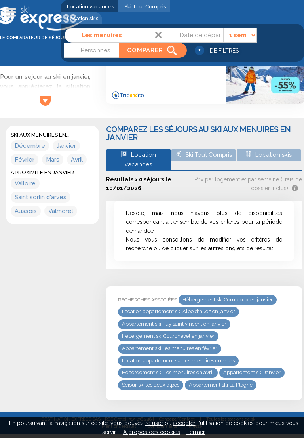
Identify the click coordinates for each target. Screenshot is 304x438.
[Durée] (240, 35)
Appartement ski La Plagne (221, 385)
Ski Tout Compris (145, 7)
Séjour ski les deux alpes (150, 385)
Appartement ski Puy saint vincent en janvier (174, 324)
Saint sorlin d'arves (40, 197)
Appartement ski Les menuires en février (169, 348)
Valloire (25, 183)
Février (24, 159)
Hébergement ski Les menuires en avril (168, 372)
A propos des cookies (151, 432)
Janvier (66, 145)
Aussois (26, 211)
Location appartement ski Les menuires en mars (178, 361)
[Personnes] (91, 50)
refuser (154, 423)
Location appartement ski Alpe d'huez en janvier (178, 311)
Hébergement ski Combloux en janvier (227, 300)
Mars (52, 159)
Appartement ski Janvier (252, 372)
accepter (184, 423)
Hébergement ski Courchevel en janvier (168, 336)
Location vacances (90, 7)
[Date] (193, 35)
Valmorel (60, 211)
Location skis (82, 18)
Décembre (30, 145)
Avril (77, 159)
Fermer (195, 432)
